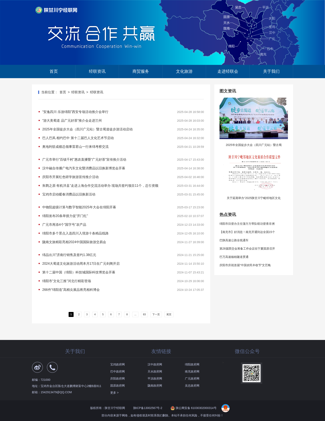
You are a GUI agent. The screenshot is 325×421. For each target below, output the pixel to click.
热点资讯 (227, 214)
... (135, 314)
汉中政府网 (155, 364)
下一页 (156, 314)
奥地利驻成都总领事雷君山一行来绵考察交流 (75, 146)
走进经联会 (227, 71)
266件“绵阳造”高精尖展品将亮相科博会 (71, 289)
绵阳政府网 (192, 364)
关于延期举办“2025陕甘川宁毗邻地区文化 (254, 198)
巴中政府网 (117, 371)
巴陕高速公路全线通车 (234, 240)
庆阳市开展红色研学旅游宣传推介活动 (70, 177)
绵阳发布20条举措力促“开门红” (65, 216)
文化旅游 (184, 71)
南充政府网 (192, 371)
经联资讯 (97, 71)
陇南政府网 (155, 385)
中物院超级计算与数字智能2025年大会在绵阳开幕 (79, 207)
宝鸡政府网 (117, 364)
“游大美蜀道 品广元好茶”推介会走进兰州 (72, 120)
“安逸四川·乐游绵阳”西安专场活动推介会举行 (75, 112)
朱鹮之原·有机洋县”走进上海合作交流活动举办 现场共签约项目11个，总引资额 (100, 185)
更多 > (114, 392)
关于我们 (271, 71)
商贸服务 (140, 71)
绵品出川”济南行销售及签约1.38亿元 (69, 255)
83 (144, 314)
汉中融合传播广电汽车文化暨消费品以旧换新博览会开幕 (83, 168)
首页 (54, 71)
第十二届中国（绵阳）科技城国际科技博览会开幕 (78, 272)
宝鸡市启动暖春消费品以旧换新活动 (68, 194)
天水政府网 (155, 371)
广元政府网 (192, 378)
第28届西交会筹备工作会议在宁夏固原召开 (247, 248)
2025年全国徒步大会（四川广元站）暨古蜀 (253, 145)
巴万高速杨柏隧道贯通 (234, 256)
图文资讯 (227, 91)
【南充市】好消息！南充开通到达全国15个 (247, 232)
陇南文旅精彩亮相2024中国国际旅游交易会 (74, 242)
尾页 (168, 314)
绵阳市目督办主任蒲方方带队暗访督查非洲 (247, 223)
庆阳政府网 (117, 378)
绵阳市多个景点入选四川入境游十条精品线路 (75, 233)
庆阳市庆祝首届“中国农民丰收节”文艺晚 (245, 265)
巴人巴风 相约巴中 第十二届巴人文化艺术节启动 (78, 138)
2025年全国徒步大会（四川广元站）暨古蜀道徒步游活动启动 (87, 129)
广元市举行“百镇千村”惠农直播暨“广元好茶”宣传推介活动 (84, 159)
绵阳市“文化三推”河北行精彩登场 (66, 281)
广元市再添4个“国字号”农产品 (64, 224)
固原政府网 (117, 385)
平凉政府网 (155, 378)
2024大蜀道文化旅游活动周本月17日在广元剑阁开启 (81, 263)
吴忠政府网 (192, 385)
